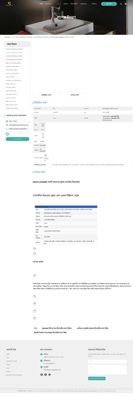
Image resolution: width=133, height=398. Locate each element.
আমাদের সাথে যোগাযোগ (85, 4)
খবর (7, 368)
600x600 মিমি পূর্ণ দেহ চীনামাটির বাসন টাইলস (57, 328)
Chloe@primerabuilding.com (18, 125)
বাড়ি (41, 4)
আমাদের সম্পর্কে (49, 4)
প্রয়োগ (65, 4)
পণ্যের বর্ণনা (75, 95)
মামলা (8, 371)
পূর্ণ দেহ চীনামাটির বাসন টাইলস (24, 37)
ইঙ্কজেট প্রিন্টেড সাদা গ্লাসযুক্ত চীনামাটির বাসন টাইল (50, 332)
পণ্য (59, 4)
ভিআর (94, 4)
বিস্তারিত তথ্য (46, 95)
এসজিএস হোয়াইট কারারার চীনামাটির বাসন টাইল (92, 328)
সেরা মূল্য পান (102, 79)
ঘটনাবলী (74, 4)
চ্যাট (109, 4)
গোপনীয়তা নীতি (21, 391)
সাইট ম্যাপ (30, 391)
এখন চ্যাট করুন (17, 139)
